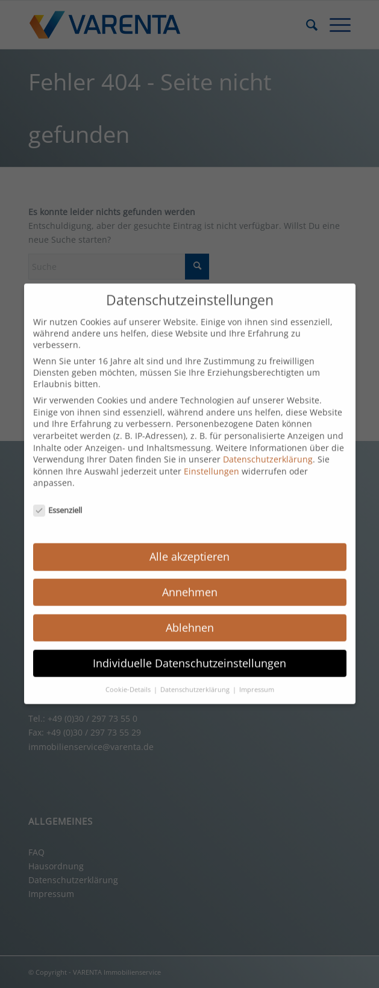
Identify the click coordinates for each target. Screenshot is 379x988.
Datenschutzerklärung (268, 451)
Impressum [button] (256, 681)
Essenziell (58, 501)
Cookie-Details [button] (128, 681)
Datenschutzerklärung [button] (195, 681)
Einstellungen (211, 463)
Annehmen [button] (190, 584)
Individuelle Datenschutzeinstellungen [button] (189, 655)
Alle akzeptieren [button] (189, 548)
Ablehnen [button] (190, 619)
